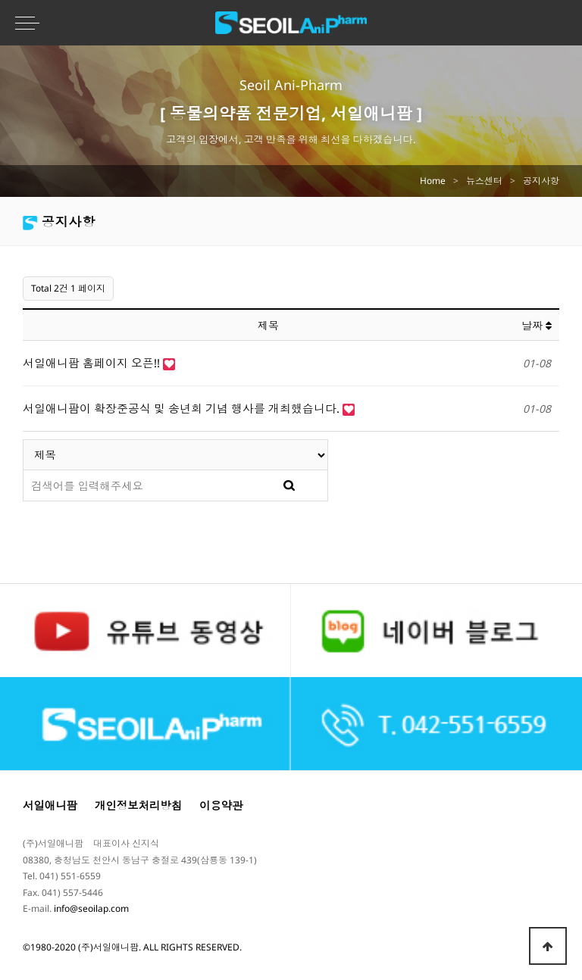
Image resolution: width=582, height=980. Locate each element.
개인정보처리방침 (138, 805)
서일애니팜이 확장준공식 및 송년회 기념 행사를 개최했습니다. (183, 408)
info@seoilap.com (91, 908)
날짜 (536, 325)
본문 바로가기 (0, 0)
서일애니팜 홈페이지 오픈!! (93, 362)
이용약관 (221, 805)
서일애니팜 (50, 805)
